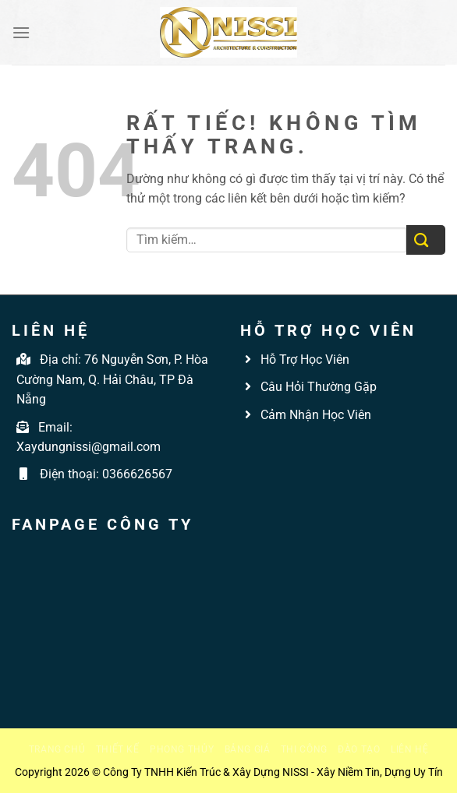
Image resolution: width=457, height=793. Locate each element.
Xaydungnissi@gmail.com (88, 446)
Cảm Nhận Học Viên (314, 414)
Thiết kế (118, 749)
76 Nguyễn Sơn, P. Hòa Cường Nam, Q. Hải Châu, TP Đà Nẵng (112, 379)
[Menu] (21, 32)
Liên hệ (409, 749)
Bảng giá (248, 749)
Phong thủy (182, 749)
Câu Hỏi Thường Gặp (317, 386)
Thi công (304, 749)
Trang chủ (57, 749)
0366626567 (137, 474)
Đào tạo (359, 749)
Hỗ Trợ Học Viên (304, 359)
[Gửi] (425, 240)
